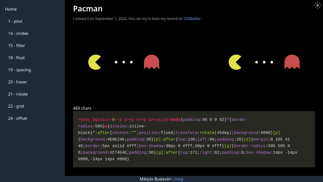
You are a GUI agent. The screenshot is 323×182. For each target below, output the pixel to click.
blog (179, 179)
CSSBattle (192, 18)
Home (11, 9)
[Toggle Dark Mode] (317, 5)
